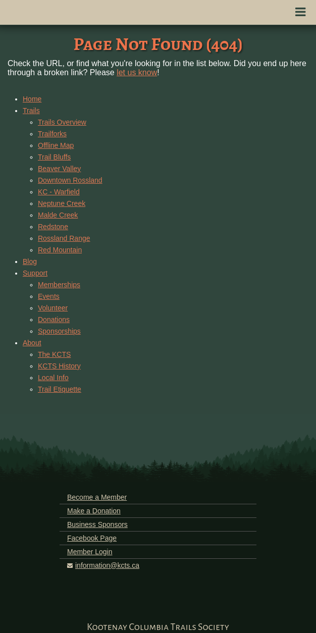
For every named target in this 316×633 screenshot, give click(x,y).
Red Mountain (60, 250)
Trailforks (52, 134)
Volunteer (53, 308)
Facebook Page (92, 538)
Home (32, 99)
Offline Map (56, 145)
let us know (137, 72)
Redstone (53, 227)
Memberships (59, 285)
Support (35, 273)
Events (49, 296)
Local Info (53, 378)
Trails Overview (62, 122)
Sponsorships (59, 331)
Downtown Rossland (70, 180)
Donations (54, 319)
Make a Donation (94, 511)
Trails (31, 111)
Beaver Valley (59, 169)
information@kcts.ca (107, 565)
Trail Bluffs (54, 157)
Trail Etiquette (59, 389)
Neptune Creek (61, 203)
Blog (30, 261)
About (32, 343)
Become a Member (97, 497)
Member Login (90, 552)
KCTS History (59, 366)
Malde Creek (58, 215)
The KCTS (54, 354)
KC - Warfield (59, 192)
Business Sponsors (97, 524)
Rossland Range (64, 238)
